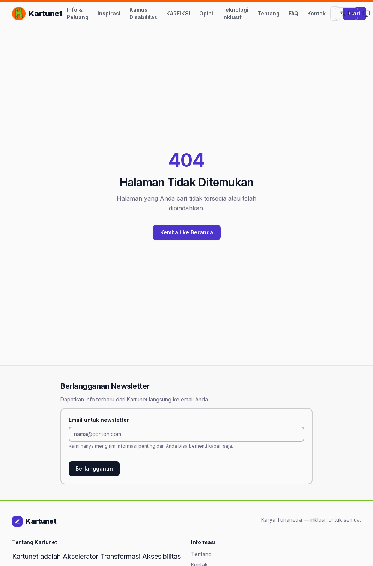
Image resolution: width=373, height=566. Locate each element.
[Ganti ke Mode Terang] (366, 13)
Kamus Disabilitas (143, 13)
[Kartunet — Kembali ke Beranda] (37, 13)
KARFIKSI (178, 13)
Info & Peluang (78, 13)
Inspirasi (109, 13)
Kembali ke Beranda (186, 232)
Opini (206, 13)
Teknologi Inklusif (235, 13)
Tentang (268, 13)
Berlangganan (94, 468)
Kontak (316, 13)
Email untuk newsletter (99, 420)
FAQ (293, 13)
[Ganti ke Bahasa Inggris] (346, 13)
